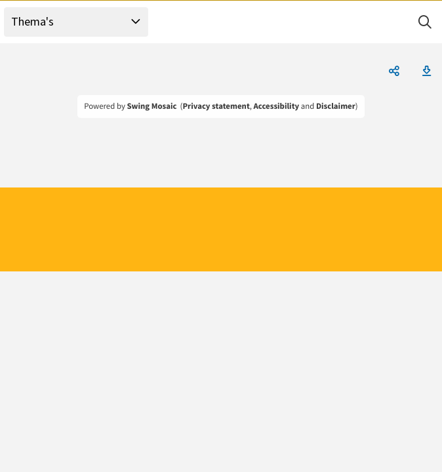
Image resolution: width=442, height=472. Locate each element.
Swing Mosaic (151, 106)
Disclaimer (335, 106)
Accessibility (277, 106)
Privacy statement (215, 106)
